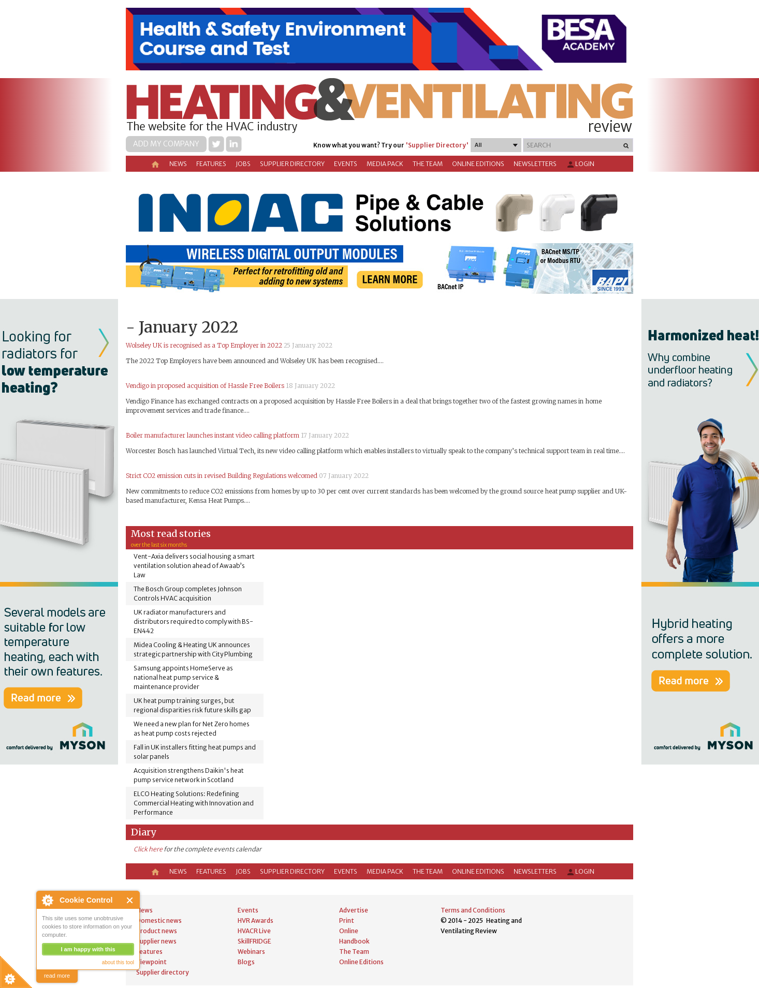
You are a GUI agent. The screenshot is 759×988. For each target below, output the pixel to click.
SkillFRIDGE (254, 941)
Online (348, 931)
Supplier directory (292, 164)
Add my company (166, 143)
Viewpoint (151, 962)
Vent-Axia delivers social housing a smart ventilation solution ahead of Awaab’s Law (194, 565)
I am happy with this (88, 949)
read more (57, 975)
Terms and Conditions (473, 910)
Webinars (251, 951)
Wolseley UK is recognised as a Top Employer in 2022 (204, 345)
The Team (428, 164)
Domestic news (159, 920)
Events (345, 164)
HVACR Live (254, 931)
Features (211, 164)
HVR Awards (255, 920)
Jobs (243, 164)
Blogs (246, 962)
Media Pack (385, 164)
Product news (156, 931)
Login (580, 164)
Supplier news (156, 941)
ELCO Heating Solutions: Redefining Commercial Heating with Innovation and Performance (194, 803)
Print (346, 920)
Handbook (354, 941)
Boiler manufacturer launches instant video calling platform (212, 435)
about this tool (118, 962)
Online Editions (478, 164)
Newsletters (535, 164)
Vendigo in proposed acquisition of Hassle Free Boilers (205, 386)
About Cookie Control (47, 900)
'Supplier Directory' (437, 145)
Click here (148, 849)
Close (130, 900)
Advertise (353, 910)
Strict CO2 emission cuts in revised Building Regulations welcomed (221, 476)
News (178, 164)
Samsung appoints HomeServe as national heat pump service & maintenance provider (183, 677)
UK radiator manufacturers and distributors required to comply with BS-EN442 (193, 621)
